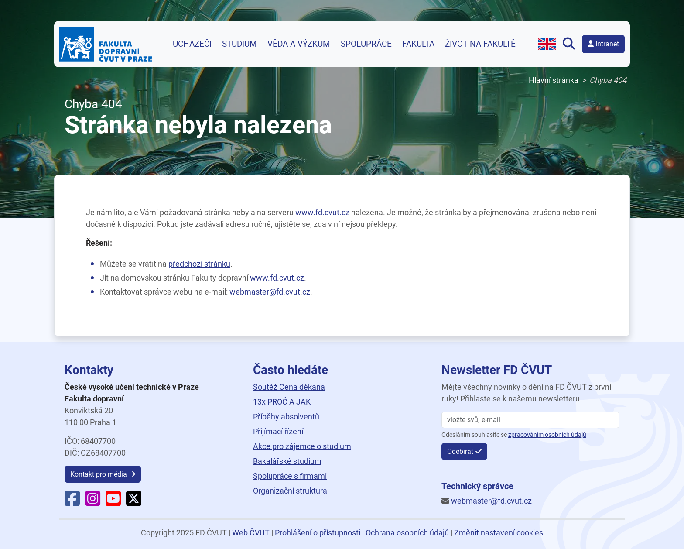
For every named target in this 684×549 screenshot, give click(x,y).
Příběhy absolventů (286, 416)
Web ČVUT (251, 532)
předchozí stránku (199, 263)
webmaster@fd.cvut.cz (269, 291)
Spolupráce (366, 44)
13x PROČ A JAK (282, 401)
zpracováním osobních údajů (547, 435)
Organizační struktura (290, 490)
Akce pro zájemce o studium (302, 446)
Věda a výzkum (298, 44)
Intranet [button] (603, 44)
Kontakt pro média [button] (98, 474)
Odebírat (460, 451)
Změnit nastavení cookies (498, 532)
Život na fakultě (480, 44)
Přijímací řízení (278, 431)
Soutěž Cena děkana (289, 386)
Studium (239, 44)
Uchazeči (192, 44)
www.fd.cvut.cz (322, 212)
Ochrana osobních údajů (407, 532)
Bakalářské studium (287, 461)
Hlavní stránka (553, 80)
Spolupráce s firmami (290, 475)
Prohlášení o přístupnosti (317, 532)
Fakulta (418, 44)
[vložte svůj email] (530, 420)
